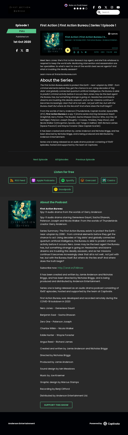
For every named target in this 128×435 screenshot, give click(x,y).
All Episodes (61, 159)
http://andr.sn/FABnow (70, 267)
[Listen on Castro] (109, 180)
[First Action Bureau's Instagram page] (110, 7)
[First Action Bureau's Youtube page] (117, 7)
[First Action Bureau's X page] (104, 7)
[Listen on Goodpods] (62, 189)
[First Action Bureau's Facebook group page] (98, 7)
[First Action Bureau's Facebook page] (94, 7)
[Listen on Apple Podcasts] (43, 180)
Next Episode (40, 159)
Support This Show (56, 404)
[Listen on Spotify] (68, 180)
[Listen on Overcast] (88, 180)
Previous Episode (85, 159)
